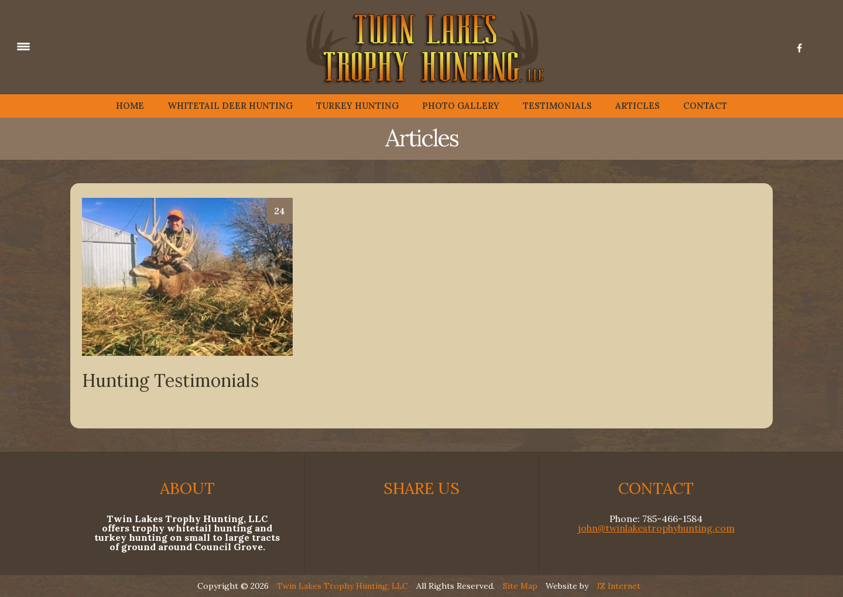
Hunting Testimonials (170, 380)
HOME (130, 105)
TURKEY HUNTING (357, 105)
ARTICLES (637, 105)
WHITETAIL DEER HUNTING (230, 105)
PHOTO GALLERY (460, 105)
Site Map (520, 586)
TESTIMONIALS (557, 105)
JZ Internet (618, 586)
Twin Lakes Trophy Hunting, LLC (342, 586)
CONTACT (705, 105)
